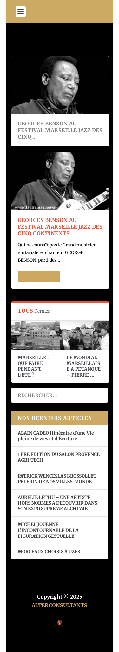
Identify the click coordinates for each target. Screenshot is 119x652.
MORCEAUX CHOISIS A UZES (49, 552)
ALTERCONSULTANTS (59, 605)
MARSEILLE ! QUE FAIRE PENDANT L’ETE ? (33, 366)
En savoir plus (39, 276)
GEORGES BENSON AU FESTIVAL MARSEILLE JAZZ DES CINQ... (60, 130)
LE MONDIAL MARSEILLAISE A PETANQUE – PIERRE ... (84, 366)
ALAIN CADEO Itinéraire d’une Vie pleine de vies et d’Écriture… (56, 436)
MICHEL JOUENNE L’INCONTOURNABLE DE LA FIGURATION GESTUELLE (48, 530)
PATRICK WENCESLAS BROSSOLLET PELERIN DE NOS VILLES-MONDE (57, 479)
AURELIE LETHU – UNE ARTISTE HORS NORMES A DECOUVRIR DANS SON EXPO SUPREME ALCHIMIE (57, 503)
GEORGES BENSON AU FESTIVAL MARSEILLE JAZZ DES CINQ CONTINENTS (60, 227)
